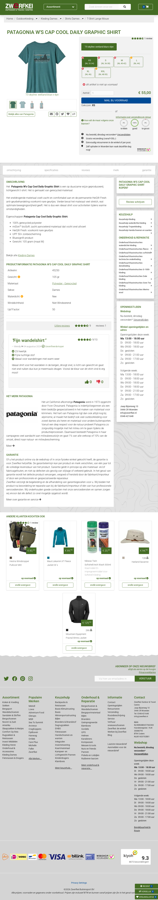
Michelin (33, 745)
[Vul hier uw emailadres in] (114, 679)
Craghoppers (35, 729)
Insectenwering (62, 745)
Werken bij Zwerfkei (117, 732)
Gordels (85, 729)
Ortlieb (32, 739)
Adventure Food (36, 712)
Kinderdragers (62, 758)
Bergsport (7, 709)
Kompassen (87, 742)
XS (88, 61)
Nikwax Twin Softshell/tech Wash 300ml (98, 568)
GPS (83, 732)
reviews (86, 170)
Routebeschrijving (116, 715)
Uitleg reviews (62, 325)
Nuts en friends (88, 748)
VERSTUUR (145, 678)
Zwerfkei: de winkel (117, 728)
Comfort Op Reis (10, 732)
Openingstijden (115, 705)
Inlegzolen (60, 741)
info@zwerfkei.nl (128, 413)
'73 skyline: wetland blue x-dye (99, 46)
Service (111, 718)
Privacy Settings (79, 883)
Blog (110, 735)
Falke (31, 748)
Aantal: (86, 93)
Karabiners (86, 739)
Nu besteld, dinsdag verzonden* (108, 134)
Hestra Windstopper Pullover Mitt (19, 563)
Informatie (115, 697)
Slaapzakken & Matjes (13, 728)
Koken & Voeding (10, 702)
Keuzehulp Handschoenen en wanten (135, 230)
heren (64, 420)
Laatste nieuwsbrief (117, 744)
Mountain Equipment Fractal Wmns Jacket (76, 636)
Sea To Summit (36, 722)
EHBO (58, 728)
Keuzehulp (62, 697)
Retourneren (114, 709)
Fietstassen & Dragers (13, 758)
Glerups (32, 716)
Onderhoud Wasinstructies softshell (135, 253)
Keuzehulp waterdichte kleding (132, 223)
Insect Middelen (10, 741)
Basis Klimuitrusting (64, 709)
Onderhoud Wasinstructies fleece (133, 249)
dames (52, 420)
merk (116, 170)
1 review (148, 38)
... (35, 18)
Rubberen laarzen (89, 758)
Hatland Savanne (140, 562)
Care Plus (33, 742)
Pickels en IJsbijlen (90, 755)
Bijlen (57, 718)
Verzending (113, 712)
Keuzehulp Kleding (127, 219)
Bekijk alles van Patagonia (21, 114)
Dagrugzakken (62, 725)
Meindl (32, 706)
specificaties (51, 170)
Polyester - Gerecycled (64, 283)
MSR (31, 719)
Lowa (31, 709)
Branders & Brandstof (65, 722)
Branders (85, 719)
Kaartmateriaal (62, 748)
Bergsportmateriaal (90, 712)
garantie (146, 170)
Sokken (5, 705)
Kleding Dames (26, 255)
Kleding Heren (9, 745)
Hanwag (33, 735)
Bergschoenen (9, 718)
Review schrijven (135, 201)
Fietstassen (60, 732)
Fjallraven (33, 732)
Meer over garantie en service (23, 499)
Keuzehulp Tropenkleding (130, 226)
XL (86, 72)
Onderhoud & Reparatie (90, 699)
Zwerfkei (33, 752)
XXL (101, 72)
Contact (111, 702)
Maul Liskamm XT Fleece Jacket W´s (59, 563)
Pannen (85, 752)
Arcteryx (33, 725)
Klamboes (60, 761)
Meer (10, 445)
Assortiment (60, 6)
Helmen (85, 735)
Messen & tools (88, 745)
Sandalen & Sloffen (11, 715)
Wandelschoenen (10, 712)
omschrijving (14, 170)
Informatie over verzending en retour (133, 117)
